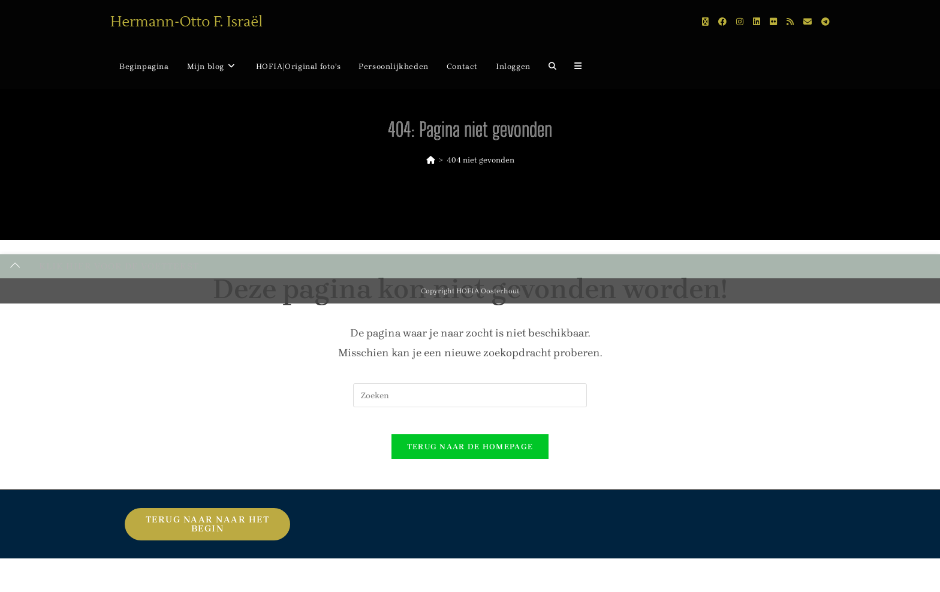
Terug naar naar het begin (208, 533)
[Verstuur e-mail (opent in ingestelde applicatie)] (808, 21)
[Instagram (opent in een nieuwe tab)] (739, 21)
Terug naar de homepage (470, 456)
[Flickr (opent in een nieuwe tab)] (773, 21)
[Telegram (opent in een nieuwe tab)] (825, 21)
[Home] (430, 159)
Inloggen (513, 66)
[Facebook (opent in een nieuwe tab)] (722, 21)
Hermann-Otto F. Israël (186, 22)
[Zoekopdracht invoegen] (470, 395)
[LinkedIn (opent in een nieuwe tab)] (756, 21)
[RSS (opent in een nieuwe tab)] (790, 21)
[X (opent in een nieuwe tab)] (705, 21)
